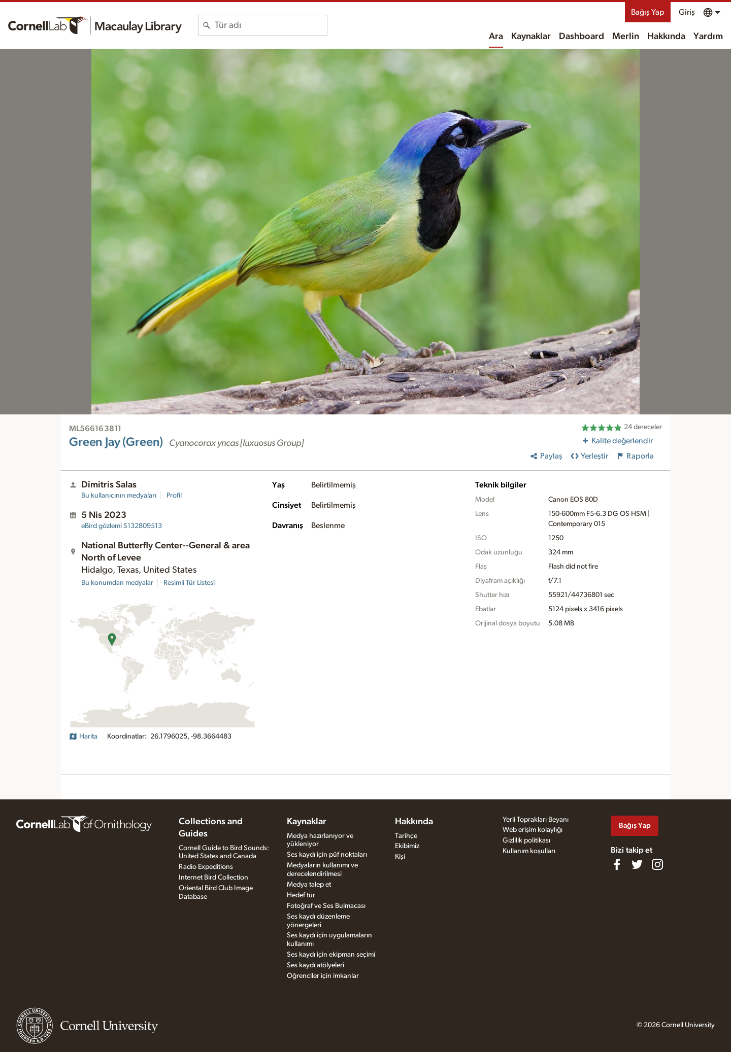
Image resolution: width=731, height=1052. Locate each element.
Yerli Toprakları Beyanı (536, 819)
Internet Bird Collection (213, 877)
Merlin (625, 36)
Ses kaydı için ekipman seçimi (331, 954)
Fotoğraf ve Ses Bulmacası (326, 905)
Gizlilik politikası (526, 840)
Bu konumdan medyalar (117, 582)
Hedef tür (301, 895)
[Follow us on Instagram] (657, 864)
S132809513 (121, 526)
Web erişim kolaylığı (532, 829)
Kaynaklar (531, 36)
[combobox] (271, 25)
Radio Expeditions (206, 866)
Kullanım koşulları (529, 851)
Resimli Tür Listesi (189, 582)
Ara (496, 36)
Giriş (687, 12)
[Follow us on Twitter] (637, 864)
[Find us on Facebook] (617, 864)
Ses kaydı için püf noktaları (327, 854)
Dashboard (581, 36)
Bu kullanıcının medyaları (118, 495)
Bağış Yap (647, 12)
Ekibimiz (407, 846)
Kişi (400, 856)
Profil (174, 495)
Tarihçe (406, 835)
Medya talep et (309, 884)
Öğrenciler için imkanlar (323, 975)
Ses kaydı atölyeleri (315, 965)
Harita (83, 736)
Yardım (708, 36)
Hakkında (666, 36)
